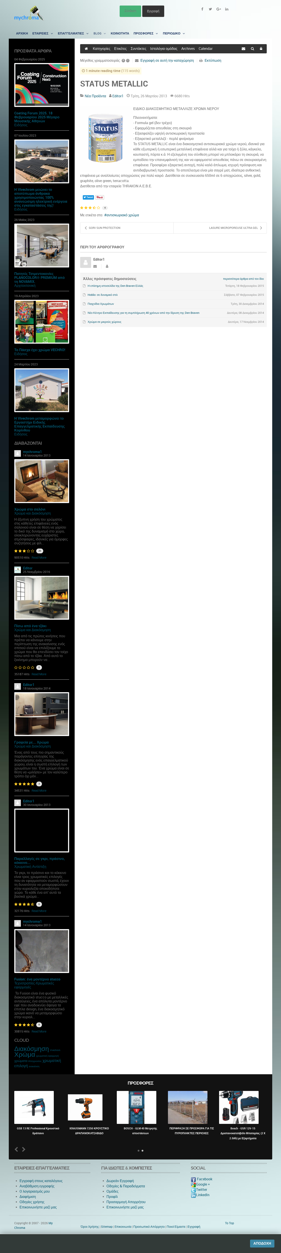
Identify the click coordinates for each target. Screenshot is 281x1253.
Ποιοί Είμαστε (176, 1227)
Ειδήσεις (20, 125)
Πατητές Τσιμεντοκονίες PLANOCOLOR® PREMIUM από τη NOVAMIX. (39, 278)
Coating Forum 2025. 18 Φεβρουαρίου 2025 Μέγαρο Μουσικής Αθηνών (36, 117)
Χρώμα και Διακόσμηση (32, 513)
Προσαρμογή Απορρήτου (126, 1202)
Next (22, 1149)
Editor (27, 568)
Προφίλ (112, 1197)
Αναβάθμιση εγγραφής (37, 1186)
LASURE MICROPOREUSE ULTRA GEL (235, 228)
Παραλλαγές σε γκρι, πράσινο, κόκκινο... (39, 861)
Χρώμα (24, 1054)
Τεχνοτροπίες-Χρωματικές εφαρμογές (34, 985)
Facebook (201, 1179)
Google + (200, 1184)
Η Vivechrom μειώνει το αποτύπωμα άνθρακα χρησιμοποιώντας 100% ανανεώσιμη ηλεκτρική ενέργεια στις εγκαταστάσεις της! (40, 198)
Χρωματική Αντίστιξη (30, 867)
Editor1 (28, 685)
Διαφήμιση (28, 1197)
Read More (39, 558)
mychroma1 (32, 452)
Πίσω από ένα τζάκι (30, 626)
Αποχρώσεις (35, 1061)
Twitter (199, 1190)
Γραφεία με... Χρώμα (31, 742)
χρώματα (20, 1061)
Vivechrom (55, 1050)
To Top (229, 1223)
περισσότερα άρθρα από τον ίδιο (243, 278)
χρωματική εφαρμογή (47, 1055)
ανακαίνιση (34, 1066)
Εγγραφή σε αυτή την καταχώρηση (167, 60)
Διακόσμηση (31, 1049)
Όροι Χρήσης (90, 1227)
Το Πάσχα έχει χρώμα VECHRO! (39, 350)
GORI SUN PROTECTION (102, 228)
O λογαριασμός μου (35, 1191)
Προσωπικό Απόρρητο (149, 1227)
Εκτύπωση (213, 60)
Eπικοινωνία (123, 1227)
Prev (17, 1149)
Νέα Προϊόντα (95, 96)
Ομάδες (112, 1191)
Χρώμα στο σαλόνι (29, 509)
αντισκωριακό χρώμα (122, 215)
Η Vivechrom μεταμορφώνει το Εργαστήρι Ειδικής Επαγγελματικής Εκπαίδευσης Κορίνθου (39, 424)
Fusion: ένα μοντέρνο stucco (37, 979)
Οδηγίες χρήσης (32, 1202)
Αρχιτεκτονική (25, 285)
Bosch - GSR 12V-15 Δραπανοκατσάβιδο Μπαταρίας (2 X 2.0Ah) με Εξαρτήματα (242, 1133)
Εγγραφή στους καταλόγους (41, 1181)
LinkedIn (200, 1195)
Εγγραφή (153, 11)
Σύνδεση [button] (130, 11)
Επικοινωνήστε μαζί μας (38, 1207)
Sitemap (107, 1227)
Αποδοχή (262, 1243)
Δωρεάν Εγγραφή (120, 1181)
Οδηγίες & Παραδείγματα (125, 1186)
